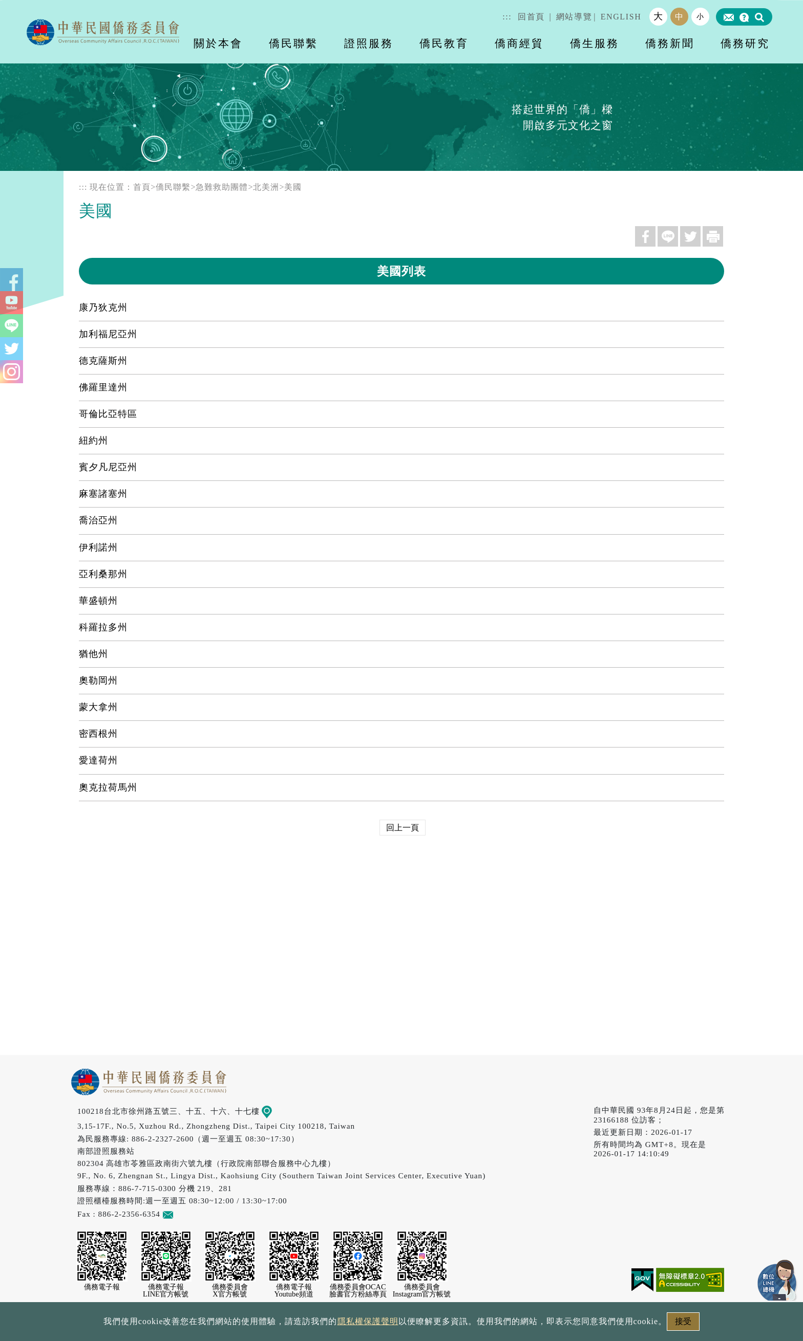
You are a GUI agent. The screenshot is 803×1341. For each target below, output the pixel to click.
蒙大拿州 (98, 707)
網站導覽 (574, 16)
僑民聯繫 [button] (293, 43)
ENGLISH (621, 16)
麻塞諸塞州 (103, 494)
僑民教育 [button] (444, 43)
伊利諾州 (98, 547)
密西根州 (98, 734)
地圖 (274, 1111)
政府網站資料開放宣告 (265, 1324)
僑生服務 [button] (594, 43)
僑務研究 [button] (745, 43)
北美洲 (266, 187)
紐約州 (93, 440)
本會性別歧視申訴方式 (538, 1324)
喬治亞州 (98, 520)
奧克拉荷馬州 (108, 787)
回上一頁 (402, 827)
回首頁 (531, 16)
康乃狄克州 (103, 307)
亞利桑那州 (103, 574)
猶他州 (93, 654)
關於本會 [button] (218, 43)
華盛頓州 (98, 601)
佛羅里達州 (103, 387)
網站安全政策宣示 (441, 1324)
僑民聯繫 (173, 187)
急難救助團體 (222, 187)
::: (507, 16)
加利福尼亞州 (108, 334)
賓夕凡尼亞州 (108, 467)
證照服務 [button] (368, 43)
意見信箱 (183, 1214)
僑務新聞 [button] (669, 43)
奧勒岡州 (98, 680)
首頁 (142, 187)
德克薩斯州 (103, 361)
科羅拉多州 (103, 627)
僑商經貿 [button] (519, 43)
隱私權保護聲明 (357, 1324)
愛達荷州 (98, 760)
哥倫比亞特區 (108, 414)
